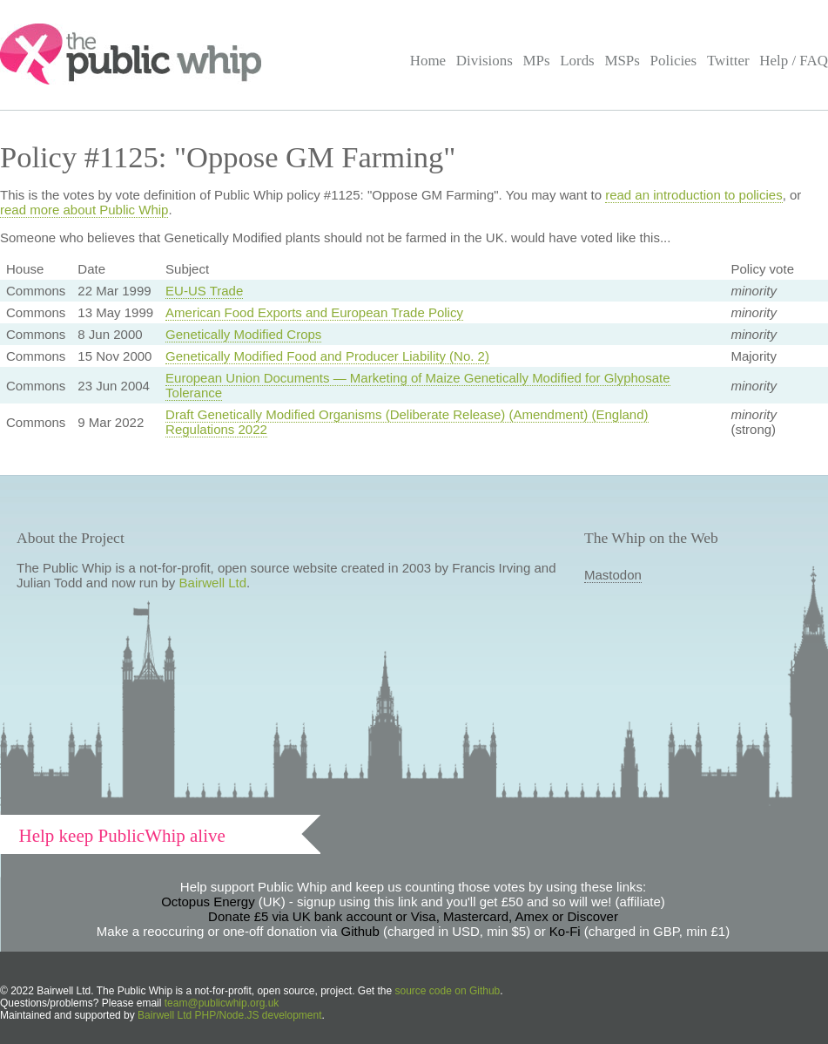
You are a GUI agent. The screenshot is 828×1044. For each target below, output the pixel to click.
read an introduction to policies (693, 194)
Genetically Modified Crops (243, 334)
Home (428, 60)
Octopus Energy (208, 901)
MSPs (622, 60)
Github (360, 931)
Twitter (728, 60)
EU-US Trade (204, 290)
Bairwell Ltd (213, 582)
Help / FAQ (793, 60)
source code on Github (448, 991)
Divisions (484, 60)
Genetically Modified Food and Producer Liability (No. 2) (327, 356)
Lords (577, 60)
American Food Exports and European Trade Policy (314, 312)
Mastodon (613, 574)
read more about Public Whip (84, 209)
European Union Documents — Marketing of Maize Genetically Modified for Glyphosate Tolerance (417, 385)
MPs (535, 60)
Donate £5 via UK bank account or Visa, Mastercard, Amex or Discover (413, 916)
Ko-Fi (565, 931)
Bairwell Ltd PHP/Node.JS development (229, 1015)
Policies (673, 60)
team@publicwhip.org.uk (222, 1003)
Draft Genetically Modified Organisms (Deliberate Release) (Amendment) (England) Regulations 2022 (406, 422)
